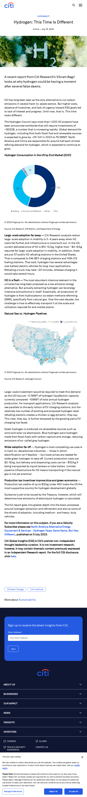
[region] (43, 774)
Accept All (73, 791)
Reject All (53, 791)
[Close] (82, 757)
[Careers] (20, 743)
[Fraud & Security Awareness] (20, 750)
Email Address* (15, 632)
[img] (73, 5)
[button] (43, 684)
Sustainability (43, 16)
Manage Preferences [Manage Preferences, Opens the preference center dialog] (13, 791)
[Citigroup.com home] (43, 672)
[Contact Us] (60, 750)
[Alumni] (60, 743)
